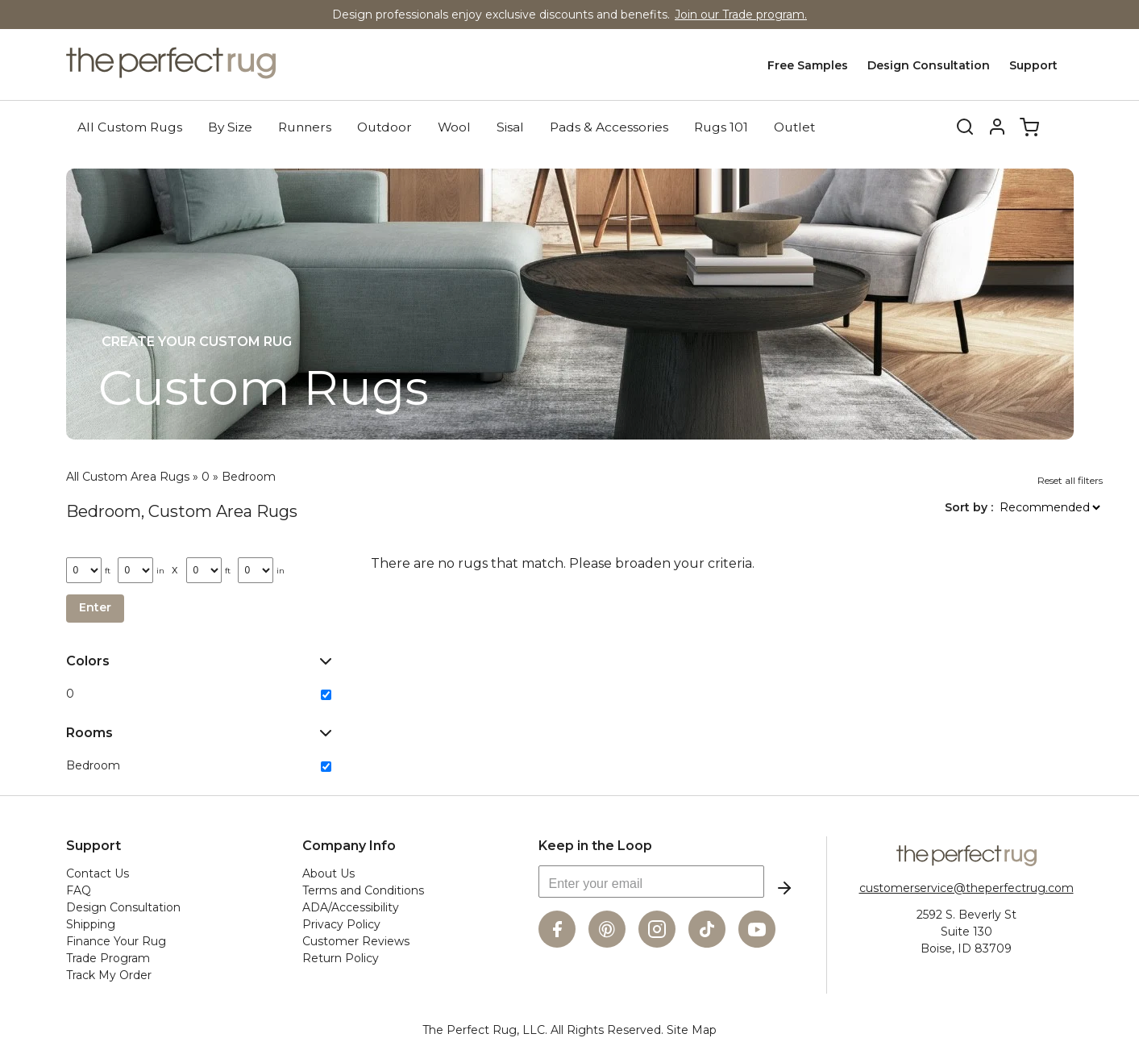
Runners (304, 126)
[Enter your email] (651, 881)
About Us (328, 872)
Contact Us (97, 872)
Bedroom (249, 476)
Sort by (968, 506)
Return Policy (340, 957)
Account (997, 126)
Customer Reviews (355, 940)
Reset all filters (1070, 479)
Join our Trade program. (741, 14)
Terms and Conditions (363, 889)
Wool (454, 126)
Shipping (90, 923)
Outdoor (384, 126)
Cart (1029, 126)
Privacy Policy (341, 923)
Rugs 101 (721, 126)
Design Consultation (928, 65)
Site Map (692, 1029)
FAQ (78, 889)
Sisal (510, 126)
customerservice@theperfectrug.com (966, 887)
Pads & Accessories (609, 126)
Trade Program (108, 957)
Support (1033, 65)
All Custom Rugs (129, 126)
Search (954, 126)
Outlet (794, 126)
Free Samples (807, 65)
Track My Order (109, 974)
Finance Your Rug (116, 940)
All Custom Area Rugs (127, 476)
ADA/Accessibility (350, 906)
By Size (230, 126)
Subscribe (784, 887)
